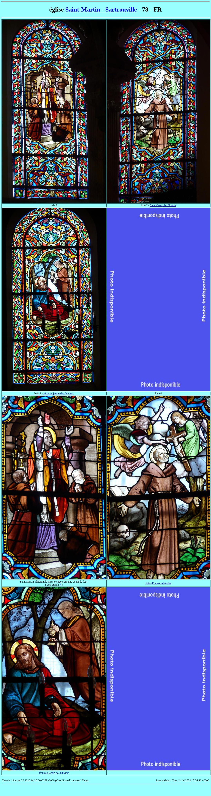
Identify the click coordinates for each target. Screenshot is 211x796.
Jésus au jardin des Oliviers (58, 393)
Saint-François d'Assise (163, 205)
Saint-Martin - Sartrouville (101, 9)
